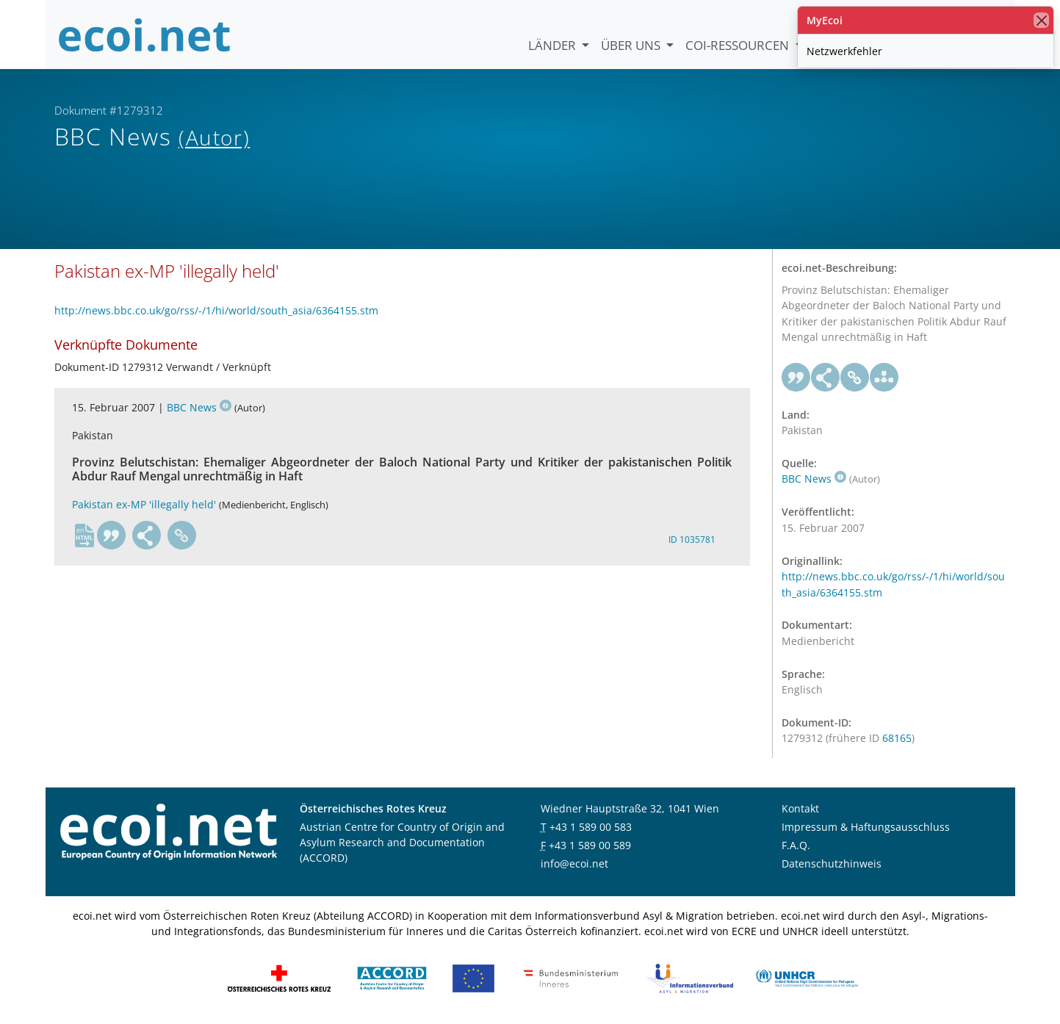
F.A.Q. (796, 845)
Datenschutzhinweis (831, 863)
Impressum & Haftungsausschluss (866, 827)
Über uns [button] (632, 45)
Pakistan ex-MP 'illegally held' (144, 504)
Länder (553, 45)
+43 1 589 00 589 (590, 845)
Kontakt (800, 808)
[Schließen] (1041, 20)
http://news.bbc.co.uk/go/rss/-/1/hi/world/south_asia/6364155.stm (216, 310)
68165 (897, 738)
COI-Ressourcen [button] (738, 45)
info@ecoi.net (574, 863)
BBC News (199, 407)
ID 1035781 (691, 539)
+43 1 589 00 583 (590, 827)
